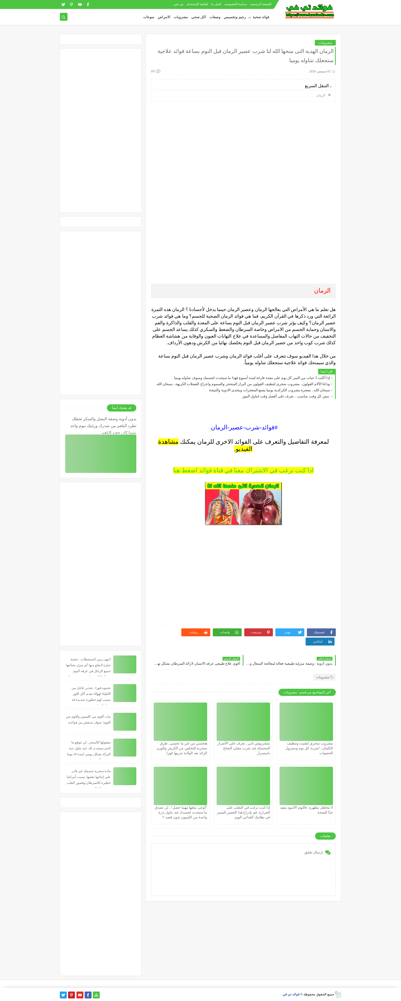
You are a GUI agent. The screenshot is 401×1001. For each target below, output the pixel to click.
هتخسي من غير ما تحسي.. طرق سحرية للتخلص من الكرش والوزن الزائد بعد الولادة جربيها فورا (182, 748)
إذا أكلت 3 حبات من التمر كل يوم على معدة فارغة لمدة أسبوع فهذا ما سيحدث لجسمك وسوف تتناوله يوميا (252, 378)
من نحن (178, 4)
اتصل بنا (216, 4)
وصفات (214, 17)
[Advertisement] (243, 141)
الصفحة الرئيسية (260, 4)
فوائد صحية (261, 17)
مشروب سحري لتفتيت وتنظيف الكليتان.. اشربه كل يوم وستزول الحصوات (309, 748)
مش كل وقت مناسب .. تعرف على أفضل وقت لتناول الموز (286, 396)
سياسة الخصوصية (236, 4)
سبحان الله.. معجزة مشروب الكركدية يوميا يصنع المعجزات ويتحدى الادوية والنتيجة (269, 390)
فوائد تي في (291, 994)
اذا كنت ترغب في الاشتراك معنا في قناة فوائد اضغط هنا (243, 470)
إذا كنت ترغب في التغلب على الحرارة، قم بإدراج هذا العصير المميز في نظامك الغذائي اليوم (243, 812)
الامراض (164, 17)
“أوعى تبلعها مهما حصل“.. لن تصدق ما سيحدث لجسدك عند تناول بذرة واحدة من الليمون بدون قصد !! (181, 812)
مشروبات (181, 17)
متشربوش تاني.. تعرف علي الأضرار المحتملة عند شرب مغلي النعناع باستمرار (243, 748)
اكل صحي (198, 17)
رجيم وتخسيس (235, 17)
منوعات (148, 17)
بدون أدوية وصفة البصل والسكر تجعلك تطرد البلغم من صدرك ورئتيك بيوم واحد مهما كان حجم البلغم (103, 425)
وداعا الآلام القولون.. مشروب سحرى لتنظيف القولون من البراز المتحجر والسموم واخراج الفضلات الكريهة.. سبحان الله (243, 384)
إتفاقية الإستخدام (197, 4)
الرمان (320, 95)
